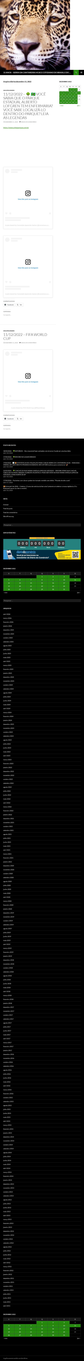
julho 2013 (7, 1204)
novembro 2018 (8, 964)
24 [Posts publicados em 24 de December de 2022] (76, 99)
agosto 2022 (7, 787)
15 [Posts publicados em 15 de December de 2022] (70, 96)
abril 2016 (6, 1086)
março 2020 (7, 901)
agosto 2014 (7, 1152)
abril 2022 (6, 803)
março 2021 (7, 854)
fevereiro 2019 (8, 952)
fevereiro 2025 (8, 669)
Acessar (6, 505)
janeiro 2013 (7, 1227)
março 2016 (7, 1090)
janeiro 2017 (7, 1050)
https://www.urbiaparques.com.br (16, 128)
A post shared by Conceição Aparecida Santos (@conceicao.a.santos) (29, 225)
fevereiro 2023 (8, 763)
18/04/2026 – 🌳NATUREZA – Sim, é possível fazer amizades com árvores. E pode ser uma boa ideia (37, 451)
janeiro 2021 (7, 862)
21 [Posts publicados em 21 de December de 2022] (67, 99)
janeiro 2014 (7, 1180)
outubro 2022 (8, 779)
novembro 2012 (8, 1235)
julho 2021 (7, 838)
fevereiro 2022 (8, 811)
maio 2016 (6, 1082)
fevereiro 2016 (8, 1094)
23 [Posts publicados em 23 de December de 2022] (73, 99)
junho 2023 (7, 748)
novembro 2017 (8, 1011)
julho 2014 (7, 1156)
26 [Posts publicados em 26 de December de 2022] (61, 102)
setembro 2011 (8, 1290)
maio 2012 (6, 1259)
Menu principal (81, 72)
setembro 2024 (8, 689)
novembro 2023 (8, 728)
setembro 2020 (8, 877)
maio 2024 (6, 704)
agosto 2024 (7, 693)
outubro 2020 (8, 873)
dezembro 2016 (8, 1054)
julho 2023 (7, 744)
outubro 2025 (8, 638)
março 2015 (7, 1125)
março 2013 (7, 1219)
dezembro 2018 (8, 960)
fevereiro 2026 (8, 622)
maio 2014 (6, 1164)
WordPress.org (8, 516)
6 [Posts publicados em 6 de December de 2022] (63, 93)
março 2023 (7, 760)
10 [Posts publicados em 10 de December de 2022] (76, 93)
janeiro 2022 (7, 815)
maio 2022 (6, 799)
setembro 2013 (8, 1196)
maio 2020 (6, 893)
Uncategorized (8, 90)
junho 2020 (7, 889)
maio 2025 (6, 657)
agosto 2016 (7, 1070)
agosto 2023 (7, 740)
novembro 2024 (8, 681)
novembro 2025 (8, 634)
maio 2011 (6, 1302)
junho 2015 (7, 1113)
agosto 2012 (7, 1247)
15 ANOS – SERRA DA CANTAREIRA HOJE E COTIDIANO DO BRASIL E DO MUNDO (37, 72)
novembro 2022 (8, 775)
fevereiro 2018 (8, 999)
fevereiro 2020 (8, 905)
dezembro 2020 (8, 866)
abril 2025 (6, 661)
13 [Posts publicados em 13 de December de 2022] (64, 96)
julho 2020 (7, 885)
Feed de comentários (10, 512)
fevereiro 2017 (8, 1046)
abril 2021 (6, 850)
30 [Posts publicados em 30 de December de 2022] (73, 102)
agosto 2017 (7, 1023)
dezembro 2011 (8, 1278)
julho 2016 (7, 1074)
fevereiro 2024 (8, 716)
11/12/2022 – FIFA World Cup (25, 336)
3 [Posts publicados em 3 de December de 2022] (76, 90)
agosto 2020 (7, 881)
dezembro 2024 (8, 677)
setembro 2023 (8, 736)
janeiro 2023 (7, 767)
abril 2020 (6, 897)
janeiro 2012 (7, 1274)
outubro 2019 (8, 921)
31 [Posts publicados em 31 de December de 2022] (76, 102)
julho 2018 (7, 980)
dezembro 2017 (8, 1007)
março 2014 (7, 1172)
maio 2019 (6, 940)
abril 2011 (6, 1306)
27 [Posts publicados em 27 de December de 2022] (64, 102)
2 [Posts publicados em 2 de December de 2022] (73, 90)
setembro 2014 (8, 1149)
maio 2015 (6, 1117)
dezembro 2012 (8, 1231)
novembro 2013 (8, 1188)
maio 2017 (6, 1035)
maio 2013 (6, 1211)
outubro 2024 (8, 685)
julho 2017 (7, 1027)
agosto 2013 (7, 1200)
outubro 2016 (8, 1062)
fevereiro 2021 (8, 858)
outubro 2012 (8, 1239)
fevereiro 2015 (8, 1129)
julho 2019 (7, 932)
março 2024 (7, 712)
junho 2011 (7, 1298)
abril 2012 (6, 1263)
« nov (61, 105)
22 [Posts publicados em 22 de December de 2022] (70, 99)
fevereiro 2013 (8, 1223)
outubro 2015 (8, 1097)
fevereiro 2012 (8, 1270)
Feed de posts (7, 508)
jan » (78, 105)
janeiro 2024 (7, 720)
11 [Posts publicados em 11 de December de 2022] (79, 93)
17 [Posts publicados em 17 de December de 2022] (76, 96)
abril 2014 (6, 1168)
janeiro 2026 (7, 626)
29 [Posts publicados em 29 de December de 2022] (70, 102)
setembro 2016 (8, 1066)
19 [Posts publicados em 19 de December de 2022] (61, 99)
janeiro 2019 (7, 956)
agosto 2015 (7, 1105)
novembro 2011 (8, 1282)
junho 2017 (7, 1031)
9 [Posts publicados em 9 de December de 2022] (73, 93)
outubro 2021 (8, 826)
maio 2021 (6, 846)
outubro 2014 (8, 1145)
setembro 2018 (8, 972)
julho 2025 (7, 649)
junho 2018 (7, 984)
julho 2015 (7, 1109)
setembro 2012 (8, 1243)
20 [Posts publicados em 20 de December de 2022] (64, 99)
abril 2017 (6, 1039)
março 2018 (7, 995)
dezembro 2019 (8, 913)
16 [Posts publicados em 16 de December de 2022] (73, 96)
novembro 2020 (8, 870)
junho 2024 (7, 701)
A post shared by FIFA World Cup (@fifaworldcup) (28, 408)
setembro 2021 (8, 830)
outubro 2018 (8, 968)
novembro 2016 (8, 1058)
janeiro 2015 (7, 1133)
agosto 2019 (7, 928)
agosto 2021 (7, 834)
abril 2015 (6, 1121)
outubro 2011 (8, 1286)
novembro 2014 (8, 1141)
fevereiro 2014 (8, 1176)
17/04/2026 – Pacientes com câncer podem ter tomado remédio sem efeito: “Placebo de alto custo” (36, 480)
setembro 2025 (8, 642)
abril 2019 (6, 944)
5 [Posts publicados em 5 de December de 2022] (60, 93)
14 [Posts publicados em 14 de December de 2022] (67, 96)
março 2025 (7, 665)
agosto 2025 (7, 646)
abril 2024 (6, 708)
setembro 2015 (8, 1101)
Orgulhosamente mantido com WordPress (15, 1358)
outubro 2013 (8, 1192)
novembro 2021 (8, 822)
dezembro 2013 (8, 1184)
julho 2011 (7, 1294)
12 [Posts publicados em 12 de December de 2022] (61, 96)
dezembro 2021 (8, 818)
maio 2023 (6, 752)
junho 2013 (7, 1208)
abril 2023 (6, 756)
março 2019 (7, 948)
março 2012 (7, 1266)
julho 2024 (7, 697)
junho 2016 (7, 1078)
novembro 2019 (8, 917)
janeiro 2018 (7, 1003)
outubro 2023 (8, 732)
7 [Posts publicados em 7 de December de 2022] (66, 93)
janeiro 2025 (7, 673)
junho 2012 (7, 1255)
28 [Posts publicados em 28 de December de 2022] (67, 102)
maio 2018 (6, 987)
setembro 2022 (8, 783)
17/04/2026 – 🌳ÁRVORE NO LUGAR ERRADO (19, 457)
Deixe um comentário (28, 122)
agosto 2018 (7, 976)
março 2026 (7, 618)
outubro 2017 (8, 1015)
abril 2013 (6, 1215)
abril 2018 (6, 991)
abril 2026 (6, 614)
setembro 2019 (8, 925)
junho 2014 (7, 1160)
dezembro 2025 (8, 630)
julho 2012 (7, 1251)
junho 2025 (7, 653)
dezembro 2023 (8, 724)
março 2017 (7, 1042)
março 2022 (7, 807)
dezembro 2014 (8, 1137)
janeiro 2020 (7, 909)
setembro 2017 (8, 1019)
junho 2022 (7, 795)
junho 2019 (7, 936)
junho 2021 (7, 842)
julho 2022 (7, 791)
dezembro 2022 (8, 771)
